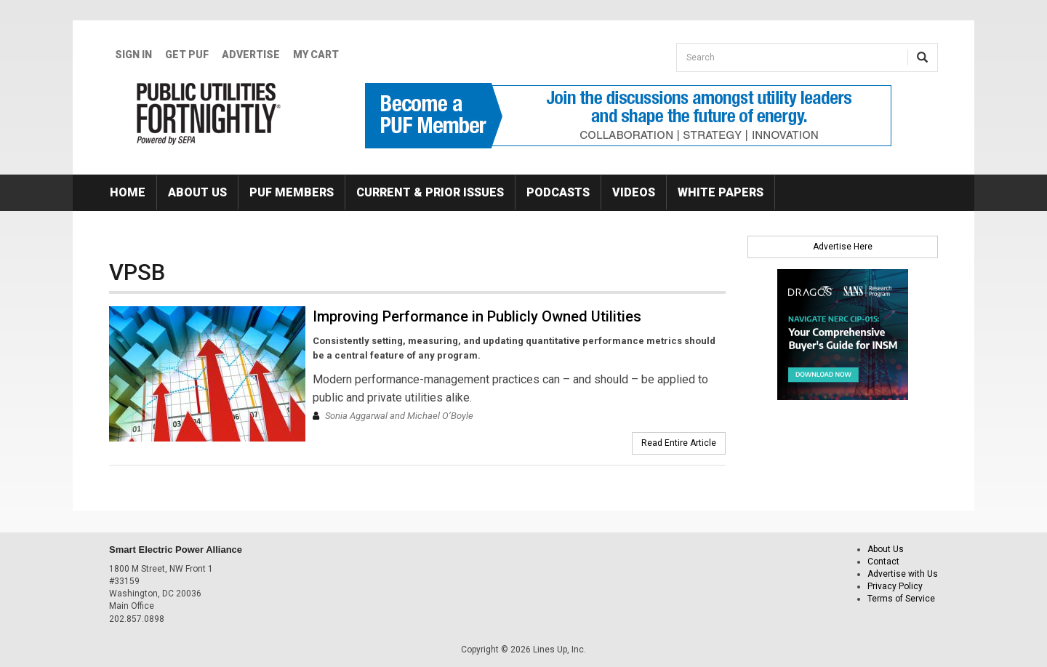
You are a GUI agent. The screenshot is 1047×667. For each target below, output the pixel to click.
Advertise (251, 54)
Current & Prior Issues (430, 192)
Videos (633, 192)
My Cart (316, 54)
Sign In (133, 54)
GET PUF (187, 54)
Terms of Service (901, 599)
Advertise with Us (902, 574)
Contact (883, 561)
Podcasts (558, 192)
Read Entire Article (678, 443)
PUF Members (291, 192)
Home (127, 192)
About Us (197, 192)
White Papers (720, 192)
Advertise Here (842, 246)
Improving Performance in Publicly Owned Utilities (477, 316)
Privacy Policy (895, 586)
